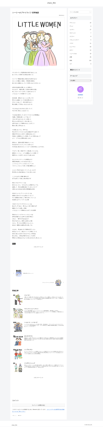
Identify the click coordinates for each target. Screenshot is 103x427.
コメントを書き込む (38, 405)
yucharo (80, 94)
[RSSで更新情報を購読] (82, 98)
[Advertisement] (38, 257)
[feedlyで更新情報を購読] (80, 98)
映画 (14, 243)
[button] (90, 12)
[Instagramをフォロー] (78, 98)
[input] (80, 12)
